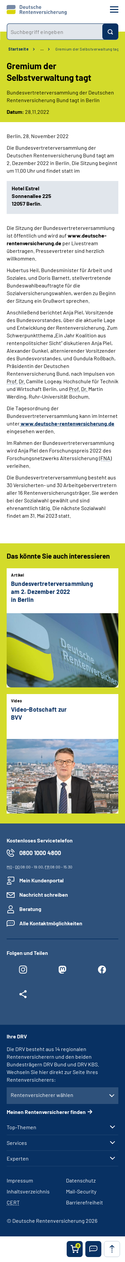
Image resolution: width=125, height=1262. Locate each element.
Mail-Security (81, 1191)
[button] (93, 1249)
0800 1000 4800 (40, 852)
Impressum (20, 1180)
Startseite (18, 49)
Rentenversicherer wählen (42, 1095)
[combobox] (54, 31)
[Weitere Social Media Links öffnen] (23, 995)
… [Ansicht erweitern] (42, 49)
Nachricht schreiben (43, 894)
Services (17, 1143)
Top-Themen (21, 1127)
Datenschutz (81, 1180)
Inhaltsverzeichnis (28, 1191)
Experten (18, 1158)
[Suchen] (110, 32)
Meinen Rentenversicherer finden (46, 1112)
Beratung (30, 909)
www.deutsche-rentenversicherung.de (67, 423)
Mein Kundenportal (41, 880)
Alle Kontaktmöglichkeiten (50, 923)
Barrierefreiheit (84, 1202)
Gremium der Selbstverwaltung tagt (87, 49)
